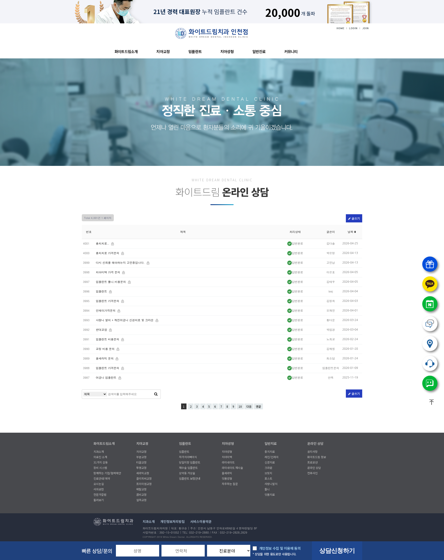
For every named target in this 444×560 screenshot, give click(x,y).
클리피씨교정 (144, 478)
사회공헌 (98, 489)
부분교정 (141, 457)
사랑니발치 (271, 484)
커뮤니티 (291, 51)
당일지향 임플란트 (189, 462)
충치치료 (270, 451)
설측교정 (141, 500)
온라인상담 (429, 323)
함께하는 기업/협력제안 (107, 473)
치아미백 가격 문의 (108, 272)
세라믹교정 (142, 473)
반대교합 (102, 330)
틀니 (267, 489)
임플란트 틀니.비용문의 (111, 282)
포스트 (268, 478)
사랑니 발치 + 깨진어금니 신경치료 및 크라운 (125, 320)
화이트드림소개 (126, 51)
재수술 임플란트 (188, 468)
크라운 (268, 468)
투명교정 (141, 468)
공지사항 (312, 451)
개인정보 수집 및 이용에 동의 (280, 548)
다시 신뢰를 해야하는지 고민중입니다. (121, 262)
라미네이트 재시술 (232, 468)
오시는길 (98, 484)
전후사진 (312, 473)
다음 (248, 406)
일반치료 (271, 443)
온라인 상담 (315, 443)
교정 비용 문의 (105, 349)
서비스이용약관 (200, 521)
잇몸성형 (227, 478)
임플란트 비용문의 (108, 339)
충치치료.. (103, 243)
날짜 (351, 232)
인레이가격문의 (106, 310)
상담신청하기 (337, 550)
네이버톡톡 (429, 383)
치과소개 (98, 451)
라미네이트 (228, 462)
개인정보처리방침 (172, 521)
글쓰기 (354, 218)
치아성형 (227, 51)
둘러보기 (98, 500)
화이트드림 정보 (316, 457)
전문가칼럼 (99, 494)
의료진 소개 (100, 457)
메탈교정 (141, 489)
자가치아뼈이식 (188, 457)
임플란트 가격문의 (108, 301)
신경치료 (270, 462)
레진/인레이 (272, 457)
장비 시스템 (100, 468)
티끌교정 (141, 462)
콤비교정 (141, 494)
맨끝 (258, 406)
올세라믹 (227, 473)
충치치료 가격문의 (108, 253)
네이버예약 (429, 303)
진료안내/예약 (101, 478)
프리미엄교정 (144, 484)
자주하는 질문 (230, 484)
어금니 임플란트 (106, 377)
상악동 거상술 (187, 473)
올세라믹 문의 (105, 358)
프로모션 (312, 462)
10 (240, 406)
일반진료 (259, 51)
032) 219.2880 (429, 363)
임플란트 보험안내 (189, 478)
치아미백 (227, 457)
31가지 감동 (100, 462)
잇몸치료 (270, 494)
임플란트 (195, 51)
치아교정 (163, 51)
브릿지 (268, 473)
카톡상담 (429, 284)
